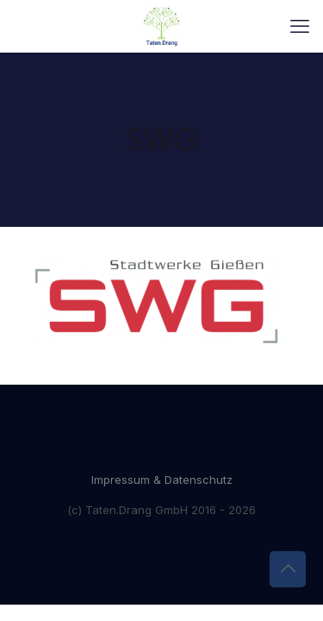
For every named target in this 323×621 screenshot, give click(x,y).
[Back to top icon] (288, 569)
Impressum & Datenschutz (162, 479)
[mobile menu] (299, 26)
